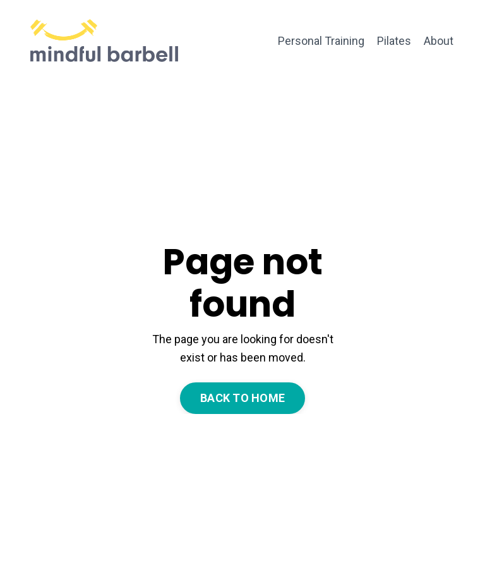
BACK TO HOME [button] (242, 398)
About (438, 40)
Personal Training (321, 40)
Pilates (394, 40)
